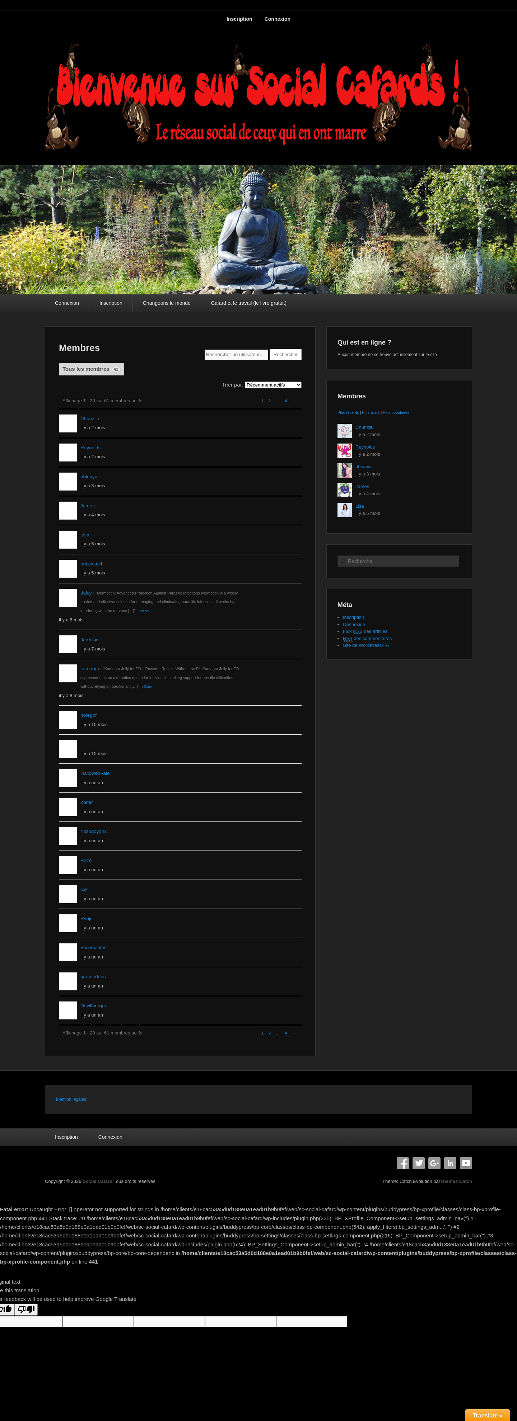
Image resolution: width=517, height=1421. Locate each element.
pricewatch (92, 564)
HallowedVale (95, 773)
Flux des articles (365, 631)
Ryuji (85, 918)
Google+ (434, 1163)
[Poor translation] (26, 1310)
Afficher (144, 611)
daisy (86, 593)
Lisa (84, 534)
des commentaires (367, 638)
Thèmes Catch (456, 1181)
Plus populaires (396, 412)
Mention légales (71, 1099)
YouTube (466, 1163)
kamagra (89, 668)
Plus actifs (370, 412)
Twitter (419, 1163)
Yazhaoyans (93, 831)
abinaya (88, 476)
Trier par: (232, 385)
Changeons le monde (167, 303)
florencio (89, 639)
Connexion (277, 19)
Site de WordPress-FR (366, 645)
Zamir (86, 802)
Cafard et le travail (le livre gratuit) (249, 303)
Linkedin (450, 1163)
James (87, 505)
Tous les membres (91, 369)
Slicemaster (93, 947)
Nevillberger (93, 1005)
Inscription (239, 19)
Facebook (403, 1163)
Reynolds (90, 447)
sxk (84, 889)
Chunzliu (89, 418)
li (81, 744)
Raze (86, 860)
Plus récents (348, 412)
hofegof (88, 715)
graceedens (93, 976)
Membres (79, 347)
